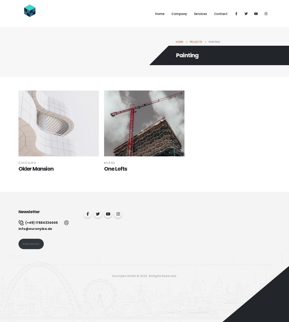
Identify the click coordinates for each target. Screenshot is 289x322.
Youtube (108, 214)
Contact (221, 14)
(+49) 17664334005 (38, 222)
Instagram (118, 214)
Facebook (87, 214)
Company (179, 14)
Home (159, 14)
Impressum (31, 244)
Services (200, 14)
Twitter (97, 214)
